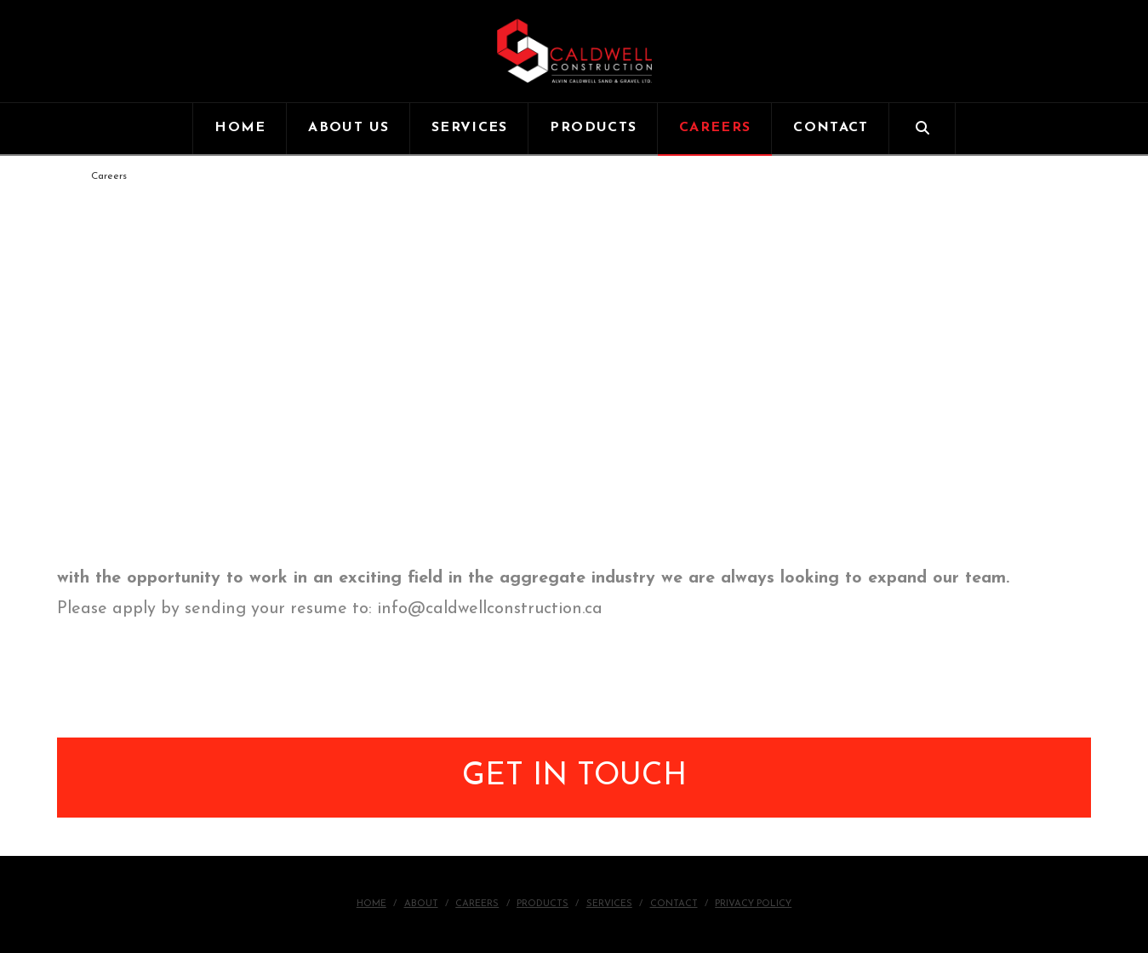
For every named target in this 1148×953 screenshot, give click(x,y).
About (421, 904)
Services (609, 904)
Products (542, 904)
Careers (477, 904)
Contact (674, 904)
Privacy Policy (753, 904)
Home (371, 904)
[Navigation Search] (922, 128)
